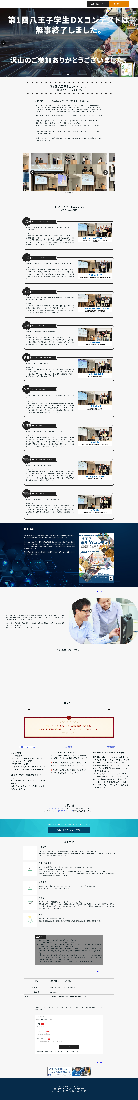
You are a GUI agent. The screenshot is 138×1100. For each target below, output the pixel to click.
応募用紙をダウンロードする (69, 839)
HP (78, 996)
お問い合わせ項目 (41, 1025)
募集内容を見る (98, 4)
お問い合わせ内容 (41, 1048)
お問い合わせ (119, 4)
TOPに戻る (99, 600)
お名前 (38, 1033)
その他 (52, 1028)
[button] (68, 75)
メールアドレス (41, 1040)
